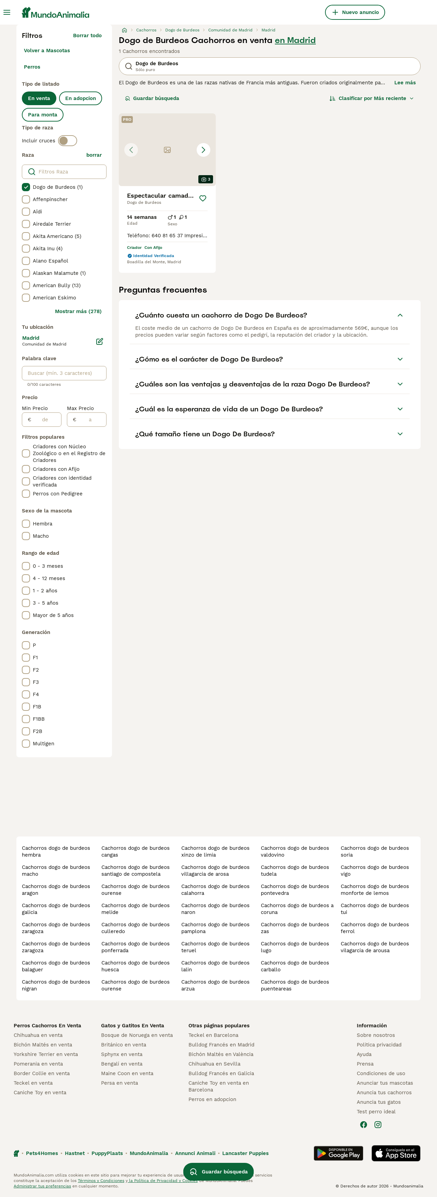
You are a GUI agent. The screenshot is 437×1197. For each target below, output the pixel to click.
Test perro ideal (376, 1112)
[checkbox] (26, 187)
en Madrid (295, 40)
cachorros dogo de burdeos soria (375, 851)
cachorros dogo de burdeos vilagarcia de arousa (375, 947)
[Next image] (203, 150)
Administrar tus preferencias (42, 1186)
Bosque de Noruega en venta (137, 1035)
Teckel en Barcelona (213, 1035)
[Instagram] (378, 1124)
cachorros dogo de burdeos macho (56, 870)
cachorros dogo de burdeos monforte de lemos (375, 889)
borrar (94, 155)
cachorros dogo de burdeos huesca (135, 966)
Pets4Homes (42, 1153)
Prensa (365, 1064)
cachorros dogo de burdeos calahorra (215, 889)
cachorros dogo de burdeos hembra (56, 851)
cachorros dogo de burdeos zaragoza (56, 927)
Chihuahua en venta (38, 1035)
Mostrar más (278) (78, 311)
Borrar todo (87, 35)
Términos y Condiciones (101, 1180)
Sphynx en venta (121, 1054)
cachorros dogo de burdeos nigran (56, 985)
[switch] (67, 140)
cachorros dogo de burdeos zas (295, 927)
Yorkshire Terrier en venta (46, 1054)
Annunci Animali (195, 1153)
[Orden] (372, 98)
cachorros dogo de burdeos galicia (56, 908)
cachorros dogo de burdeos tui (375, 908)
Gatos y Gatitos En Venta (132, 1026)
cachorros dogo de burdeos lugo (295, 947)
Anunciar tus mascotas (385, 1083)
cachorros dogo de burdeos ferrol (375, 927)
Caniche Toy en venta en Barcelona (218, 1086)
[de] (46, 419)
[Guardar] (203, 198)
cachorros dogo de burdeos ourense (135, 889)
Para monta (42, 115)
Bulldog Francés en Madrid (221, 1045)
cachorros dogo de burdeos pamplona (215, 927)
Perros (32, 67)
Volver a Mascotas (47, 50)
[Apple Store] (396, 1153)
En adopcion (80, 98)
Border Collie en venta (42, 1073)
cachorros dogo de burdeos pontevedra (295, 889)
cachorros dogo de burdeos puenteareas (295, 985)
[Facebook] (363, 1124)
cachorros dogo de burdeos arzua (215, 985)
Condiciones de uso (381, 1073)
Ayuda (364, 1054)
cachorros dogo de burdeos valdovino (295, 851)
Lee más (405, 83)
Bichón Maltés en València (220, 1054)
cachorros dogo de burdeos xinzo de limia (215, 851)
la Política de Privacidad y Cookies (163, 1180)
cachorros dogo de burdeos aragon (56, 889)
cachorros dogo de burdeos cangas (135, 851)
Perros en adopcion (212, 1099)
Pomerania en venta (38, 1064)
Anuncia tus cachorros (384, 1092)
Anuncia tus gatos (379, 1102)
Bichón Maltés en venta (43, 1045)
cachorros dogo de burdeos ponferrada (135, 947)
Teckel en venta (33, 1083)
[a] (91, 419)
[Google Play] (338, 1153)
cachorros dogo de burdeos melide (135, 908)
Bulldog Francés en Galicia (221, 1073)
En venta (39, 98)
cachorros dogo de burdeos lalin (215, 966)
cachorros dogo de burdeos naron (215, 908)
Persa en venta (119, 1083)
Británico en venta (123, 1045)
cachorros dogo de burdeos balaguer (56, 966)
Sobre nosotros (376, 1035)
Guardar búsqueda (152, 98)
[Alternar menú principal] (7, 12)
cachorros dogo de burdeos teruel (215, 947)
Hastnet (75, 1153)
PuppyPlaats (107, 1153)
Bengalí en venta (121, 1064)
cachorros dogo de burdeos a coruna (297, 908)
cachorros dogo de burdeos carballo (295, 966)
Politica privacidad (379, 1045)
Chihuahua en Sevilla (214, 1064)
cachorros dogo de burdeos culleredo (135, 927)
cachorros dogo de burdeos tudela (295, 870)
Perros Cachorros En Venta (47, 1026)
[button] (167, 149)
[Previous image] (131, 150)
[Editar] (100, 341)
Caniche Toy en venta (40, 1092)
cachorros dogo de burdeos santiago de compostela (135, 870)
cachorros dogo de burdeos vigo (375, 870)
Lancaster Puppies (245, 1153)
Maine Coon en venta (127, 1073)
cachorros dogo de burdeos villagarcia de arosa (215, 870)
